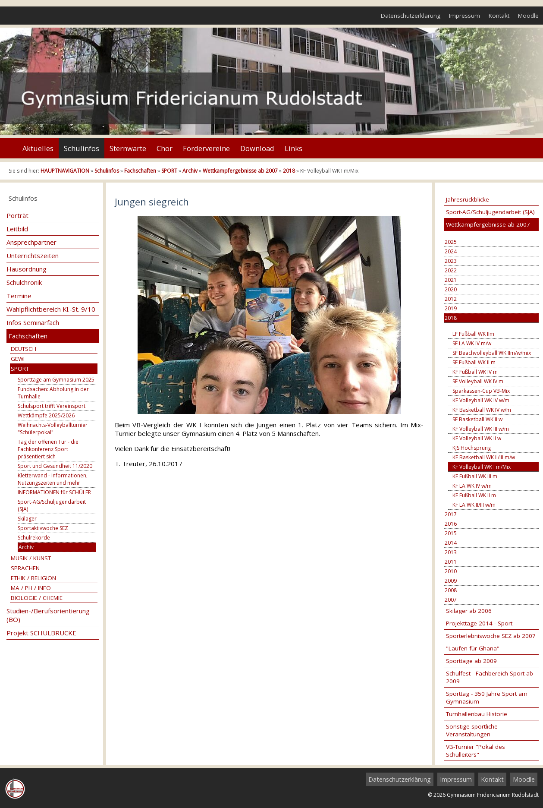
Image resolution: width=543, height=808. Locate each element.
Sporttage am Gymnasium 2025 (56, 379)
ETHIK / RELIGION (33, 578)
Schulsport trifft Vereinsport (51, 406)
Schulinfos (81, 148)
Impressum (464, 15)
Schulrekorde (34, 537)
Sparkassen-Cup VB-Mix (481, 391)
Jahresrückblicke (467, 199)
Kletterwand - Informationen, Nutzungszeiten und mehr (53, 479)
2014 (451, 542)
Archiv (190, 170)
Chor (165, 148)
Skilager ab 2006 (469, 611)
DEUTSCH (23, 349)
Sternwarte (128, 148)
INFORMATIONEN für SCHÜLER (54, 492)
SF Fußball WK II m (474, 362)
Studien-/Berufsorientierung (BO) (48, 615)
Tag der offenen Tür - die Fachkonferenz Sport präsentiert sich (48, 449)
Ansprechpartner (31, 242)
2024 (451, 251)
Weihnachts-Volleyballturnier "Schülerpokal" (53, 428)
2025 (451, 242)
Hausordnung (26, 269)
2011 (451, 561)
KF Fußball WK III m (474, 476)
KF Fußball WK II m (474, 495)
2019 (451, 308)
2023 (451, 261)
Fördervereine (206, 148)
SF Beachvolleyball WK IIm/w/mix (491, 353)
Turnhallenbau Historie (476, 714)
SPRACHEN (25, 568)
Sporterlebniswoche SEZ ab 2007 (491, 636)
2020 (451, 289)
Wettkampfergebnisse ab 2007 (240, 170)
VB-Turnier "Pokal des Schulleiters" (475, 750)
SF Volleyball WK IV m (477, 381)
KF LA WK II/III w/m (474, 504)
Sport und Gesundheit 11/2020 (55, 466)
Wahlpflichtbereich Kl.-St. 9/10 (50, 309)
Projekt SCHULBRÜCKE (41, 632)
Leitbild (17, 228)
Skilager (27, 518)
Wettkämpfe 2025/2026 (46, 415)
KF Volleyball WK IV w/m (480, 400)
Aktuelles (37, 148)
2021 (451, 280)
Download (257, 148)
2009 (451, 580)
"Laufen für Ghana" (472, 648)
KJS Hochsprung (471, 447)
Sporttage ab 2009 (471, 661)
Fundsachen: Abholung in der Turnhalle (53, 392)
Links (293, 148)
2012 (451, 299)
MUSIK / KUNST (31, 558)
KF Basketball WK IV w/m (481, 409)
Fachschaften (140, 170)
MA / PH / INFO (31, 588)
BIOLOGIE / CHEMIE (37, 598)
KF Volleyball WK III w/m (480, 428)
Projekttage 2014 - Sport (479, 623)
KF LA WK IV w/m (472, 485)
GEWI (18, 359)
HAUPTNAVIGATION (65, 170)
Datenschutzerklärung (410, 15)
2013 (451, 552)
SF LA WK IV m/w (471, 343)
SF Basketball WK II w (477, 419)
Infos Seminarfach (32, 322)
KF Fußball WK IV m (475, 372)
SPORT (169, 170)
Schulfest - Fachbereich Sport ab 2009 (489, 677)
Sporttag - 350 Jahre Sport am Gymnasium (486, 697)
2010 (451, 571)
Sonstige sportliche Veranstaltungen (472, 730)
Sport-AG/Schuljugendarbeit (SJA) (52, 505)
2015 (451, 533)
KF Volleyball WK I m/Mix (481, 466)
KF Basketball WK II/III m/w (483, 457)
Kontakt (499, 15)
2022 (451, 270)
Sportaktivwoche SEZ (43, 528)
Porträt (17, 215)
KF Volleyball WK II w (476, 438)
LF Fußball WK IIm (473, 334)
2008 (451, 590)
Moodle (528, 15)
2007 (451, 599)
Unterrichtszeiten (32, 255)
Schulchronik (24, 282)
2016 (451, 523)
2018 (289, 170)
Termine (18, 295)
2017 (451, 514)
